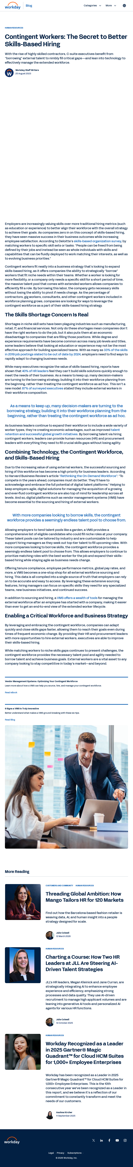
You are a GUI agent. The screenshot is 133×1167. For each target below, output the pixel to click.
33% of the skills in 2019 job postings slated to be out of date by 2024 (66, 352)
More (111, 5)
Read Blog (10, 719)
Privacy (60, 1153)
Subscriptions (74, 1153)
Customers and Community (59, 885)
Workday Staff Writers (27, 70)
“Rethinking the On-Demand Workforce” (88, 476)
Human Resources (14, 28)
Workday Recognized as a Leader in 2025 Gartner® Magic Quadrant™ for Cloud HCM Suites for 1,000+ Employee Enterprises (85, 1053)
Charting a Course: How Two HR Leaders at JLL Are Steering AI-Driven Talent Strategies (83, 963)
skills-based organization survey (97, 241)
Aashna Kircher (64, 1112)
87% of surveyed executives (42, 388)
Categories (93, 5)
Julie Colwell (62, 932)
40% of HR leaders (35, 371)
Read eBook (11, 692)
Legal (51, 1153)
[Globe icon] (124, 5)
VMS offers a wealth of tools (77, 598)
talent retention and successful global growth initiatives (62, 432)
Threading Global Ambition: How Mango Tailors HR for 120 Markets (85, 897)
